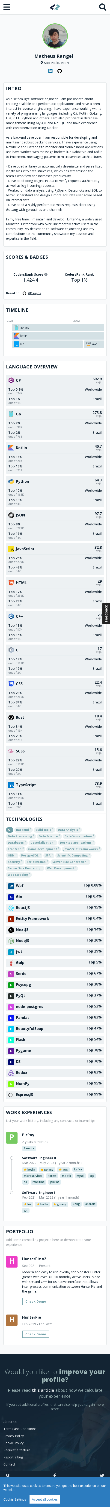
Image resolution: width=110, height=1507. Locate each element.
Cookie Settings (14, 1499)
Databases (17, 842)
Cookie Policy (13, 1443)
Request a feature (16, 1450)
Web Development (61, 868)
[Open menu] (7, 7)
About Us (10, 1421)
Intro (13, 88)
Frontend (16, 848)
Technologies (24, 819)
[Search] (103, 7)
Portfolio (19, 1231)
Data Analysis (69, 829)
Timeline (17, 310)
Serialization (37, 861)
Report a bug (13, 1457)
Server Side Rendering (25, 868)
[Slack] (7, 1476)
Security (15, 861)
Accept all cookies (45, 1499)
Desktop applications (77, 842)
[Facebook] (55, 1476)
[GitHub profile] (59, 71)
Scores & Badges (27, 257)
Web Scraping (19, 874)
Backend (23, 829)
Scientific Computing (73, 855)
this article (43, 1390)
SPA (49, 855)
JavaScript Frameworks (82, 848)
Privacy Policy (13, 1436)
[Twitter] (102, 1476)
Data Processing (21, 836)
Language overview (31, 367)
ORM (12, 855)
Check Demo (35, 1301)
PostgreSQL (31, 855)
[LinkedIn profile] (50, 71)
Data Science (49, 836)
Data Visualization (79, 836)
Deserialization (42, 842)
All (10, 830)
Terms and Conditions (19, 1429)
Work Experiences (29, 1112)
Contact (9, 1464)
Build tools (44, 829)
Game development (43, 848)
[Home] (55, 7)
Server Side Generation (70, 861)
